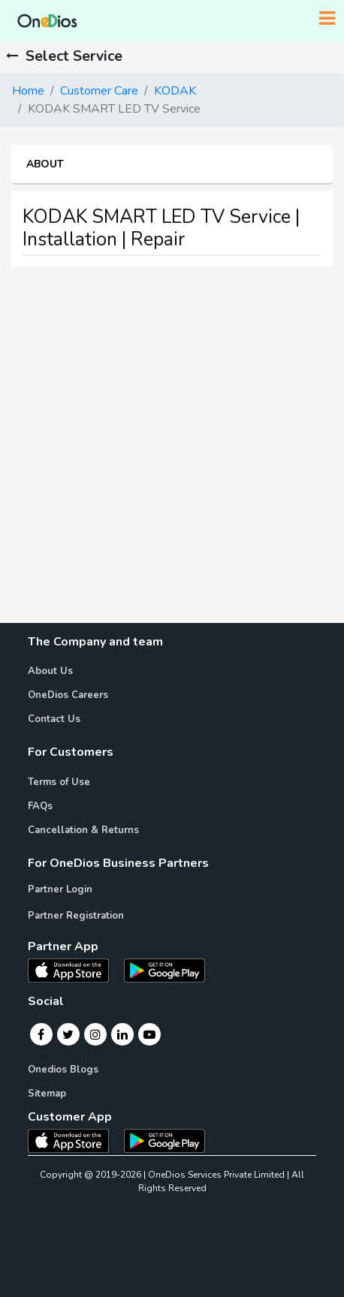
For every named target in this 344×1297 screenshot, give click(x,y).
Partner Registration (76, 915)
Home (28, 91)
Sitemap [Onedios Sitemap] (47, 1093)
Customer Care (99, 91)
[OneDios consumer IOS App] (74, 1140)
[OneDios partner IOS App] (74, 969)
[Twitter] (68, 1034)
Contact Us (54, 719)
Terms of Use (59, 782)
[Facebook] (41, 1034)
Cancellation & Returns (83, 830)
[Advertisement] (172, 451)
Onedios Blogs (63, 1069)
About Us (50, 671)
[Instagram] (95, 1034)
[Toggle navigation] (327, 19)
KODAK (175, 91)
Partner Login (60, 889)
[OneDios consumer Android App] (164, 1140)
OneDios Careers (68, 695)
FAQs (40, 806)
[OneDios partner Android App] (164, 969)
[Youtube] (149, 1034)
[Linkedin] (122, 1034)
